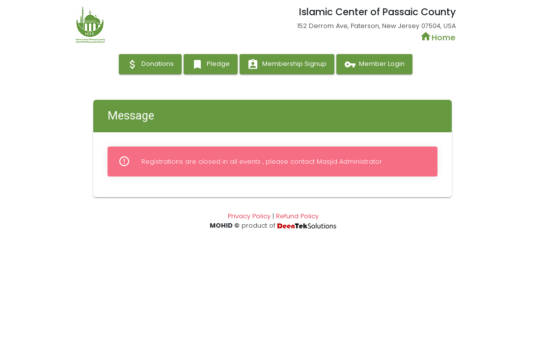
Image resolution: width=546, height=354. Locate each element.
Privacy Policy (249, 216)
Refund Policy (297, 216)
